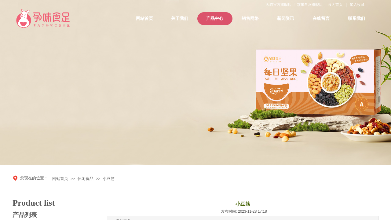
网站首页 (60, 178)
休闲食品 (85, 178)
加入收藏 (357, 4)
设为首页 (335, 4)
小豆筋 (109, 178)
